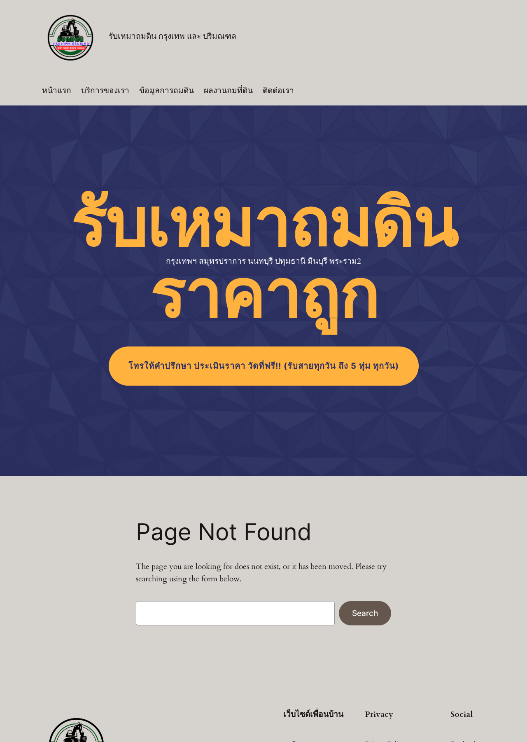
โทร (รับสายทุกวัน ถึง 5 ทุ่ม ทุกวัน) (263, 366)
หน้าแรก (56, 90)
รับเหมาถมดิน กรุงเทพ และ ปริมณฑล (172, 36)
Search (365, 613)
